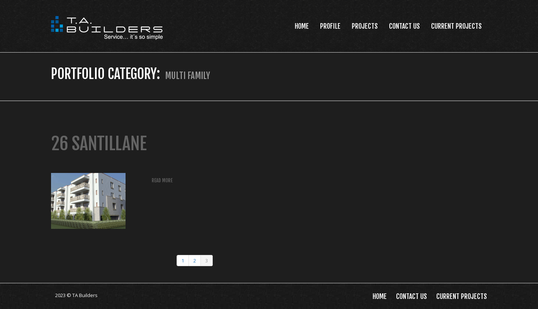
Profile (330, 26)
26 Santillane (99, 144)
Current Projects (456, 26)
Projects (365, 26)
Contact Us (404, 26)
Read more (162, 180)
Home (302, 26)
